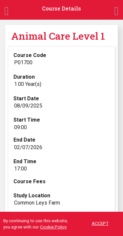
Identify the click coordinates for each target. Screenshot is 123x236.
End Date (24, 140)
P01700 (23, 62)
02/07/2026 (28, 147)
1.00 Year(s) (27, 84)
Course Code (29, 55)
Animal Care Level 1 (58, 36)
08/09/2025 (28, 106)
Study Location (31, 195)
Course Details (61, 8)
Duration (24, 77)
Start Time (26, 120)
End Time (24, 161)
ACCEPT (100, 223)
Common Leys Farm (37, 203)
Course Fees (29, 181)
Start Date (26, 98)
